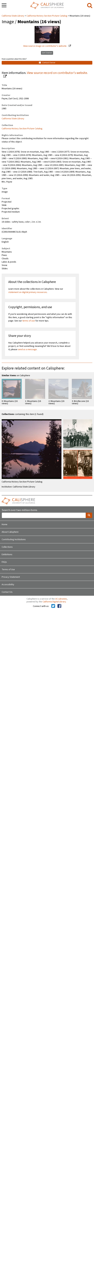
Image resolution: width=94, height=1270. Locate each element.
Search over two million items (19, 510)
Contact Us (7, 592)
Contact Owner (47, 62)
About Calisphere (10, 532)
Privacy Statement (11, 577)
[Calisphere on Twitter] (53, 606)
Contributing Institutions (14, 539)
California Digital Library (54, 601)
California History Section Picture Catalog (47, 16)
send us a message (27, 349)
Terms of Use (8, 569)
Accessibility (8, 584)
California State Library (13, 16)
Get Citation (47, 52)
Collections (7, 547)
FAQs (4, 562)
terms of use (28, 320)
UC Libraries (61, 599)
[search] (89, 6)
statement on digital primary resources (27, 292)
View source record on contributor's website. (57, 73)
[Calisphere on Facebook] (59, 606)
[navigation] (4, 6)
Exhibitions (7, 554)
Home (4, 524)
